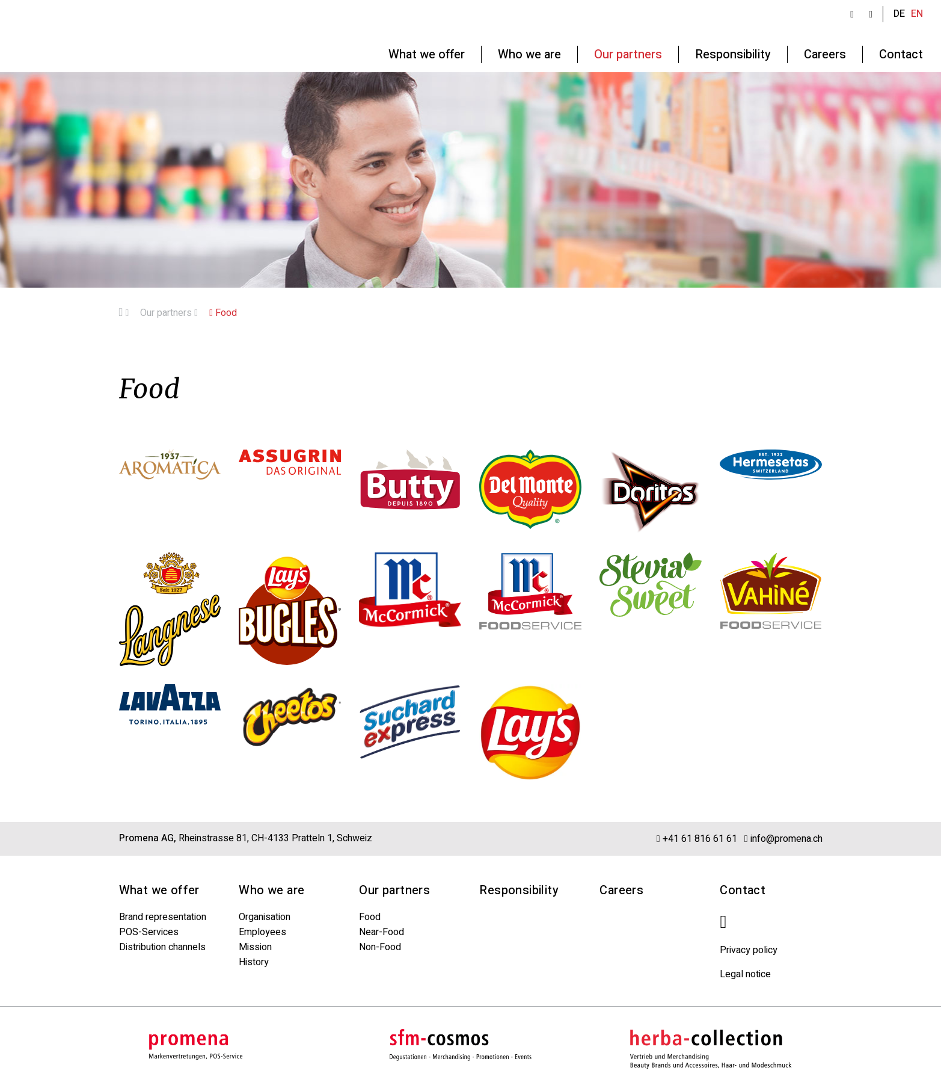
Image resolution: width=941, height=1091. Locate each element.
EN (917, 14)
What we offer (159, 890)
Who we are (271, 890)
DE (899, 14)
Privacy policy (748, 950)
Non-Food (380, 947)
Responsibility (519, 890)
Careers (621, 890)
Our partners (169, 313)
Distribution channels (162, 947)
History (254, 962)
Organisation (264, 917)
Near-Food (381, 932)
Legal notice (745, 974)
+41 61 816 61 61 (697, 838)
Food (223, 313)
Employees (262, 932)
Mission (255, 947)
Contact (742, 890)
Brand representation (162, 917)
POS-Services (149, 932)
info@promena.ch (783, 838)
